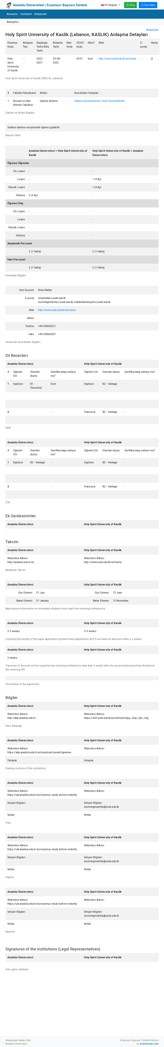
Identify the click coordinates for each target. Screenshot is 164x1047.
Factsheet (26, 14)
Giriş (130, 5)
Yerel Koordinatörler (113, 101)
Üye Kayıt (148, 5)
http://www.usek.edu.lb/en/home (117, 58)
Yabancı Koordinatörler (87, 101)
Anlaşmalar (40, 14)
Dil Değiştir (109, 5)
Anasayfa (12, 14)
